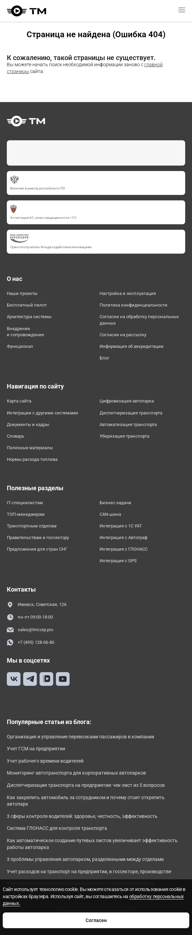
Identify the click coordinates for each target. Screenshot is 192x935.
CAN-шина (110, 514)
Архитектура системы (29, 316)
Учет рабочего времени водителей (45, 761)
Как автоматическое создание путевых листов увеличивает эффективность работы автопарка (92, 844)
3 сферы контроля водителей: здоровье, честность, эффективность (82, 816)
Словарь (15, 436)
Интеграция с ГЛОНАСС (124, 549)
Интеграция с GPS (118, 560)
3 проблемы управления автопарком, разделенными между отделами (85, 859)
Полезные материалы (30, 447)
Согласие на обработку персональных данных (139, 319)
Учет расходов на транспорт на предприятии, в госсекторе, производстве (89, 871)
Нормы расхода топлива (32, 459)
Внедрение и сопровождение (25, 331)
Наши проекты (22, 293)
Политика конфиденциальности (133, 305)
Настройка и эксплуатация (128, 293)
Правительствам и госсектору (38, 537)
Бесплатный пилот (27, 305)
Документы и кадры (28, 424)
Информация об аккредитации (132, 346)
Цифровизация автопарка (127, 400)
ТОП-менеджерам (26, 514)
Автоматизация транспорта (128, 424)
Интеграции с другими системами (42, 412)
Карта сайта (19, 400)
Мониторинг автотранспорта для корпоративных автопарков (76, 773)
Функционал (20, 346)
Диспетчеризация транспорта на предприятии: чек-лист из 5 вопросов (86, 785)
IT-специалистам (25, 502)
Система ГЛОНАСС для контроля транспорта (57, 828)
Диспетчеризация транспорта (131, 412)
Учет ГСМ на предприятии (36, 748)
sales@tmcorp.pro (30, 630)
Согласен (96, 920)
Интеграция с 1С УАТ (121, 525)
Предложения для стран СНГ (37, 549)
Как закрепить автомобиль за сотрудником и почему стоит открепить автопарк (86, 801)
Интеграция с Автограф (123, 537)
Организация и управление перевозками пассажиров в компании (80, 736)
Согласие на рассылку (123, 334)
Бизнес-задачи (115, 502)
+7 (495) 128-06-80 (30, 642)
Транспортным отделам (32, 525)
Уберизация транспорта (124, 436)
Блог (104, 357)
